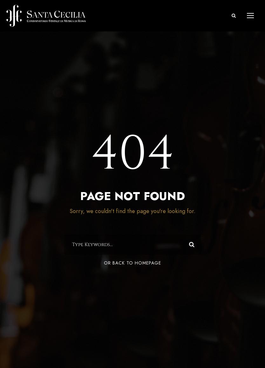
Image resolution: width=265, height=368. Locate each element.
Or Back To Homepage (132, 263)
